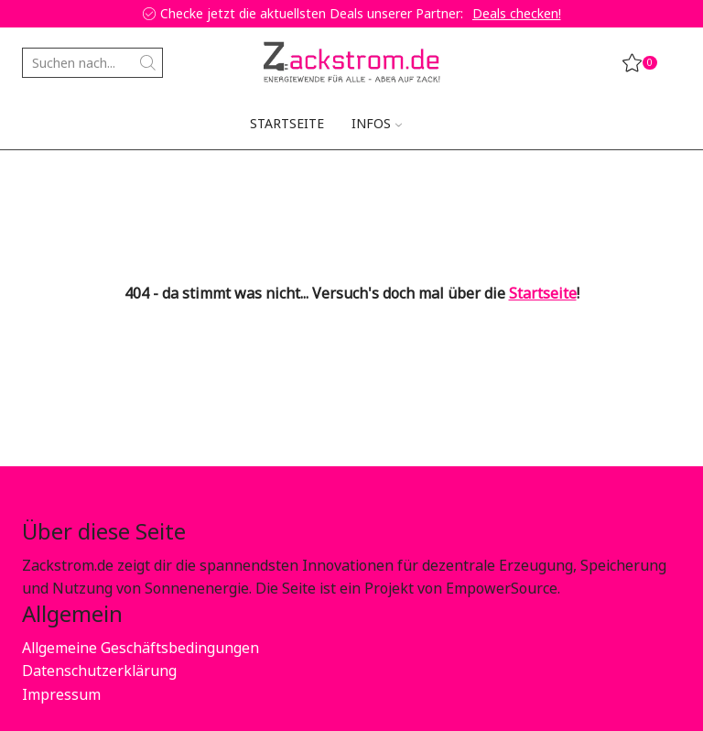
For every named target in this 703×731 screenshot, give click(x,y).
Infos (377, 123)
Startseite (287, 123)
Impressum (61, 694)
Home (41, 178)
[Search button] (148, 63)
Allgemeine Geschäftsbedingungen (140, 648)
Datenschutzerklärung (99, 670)
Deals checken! (516, 13)
